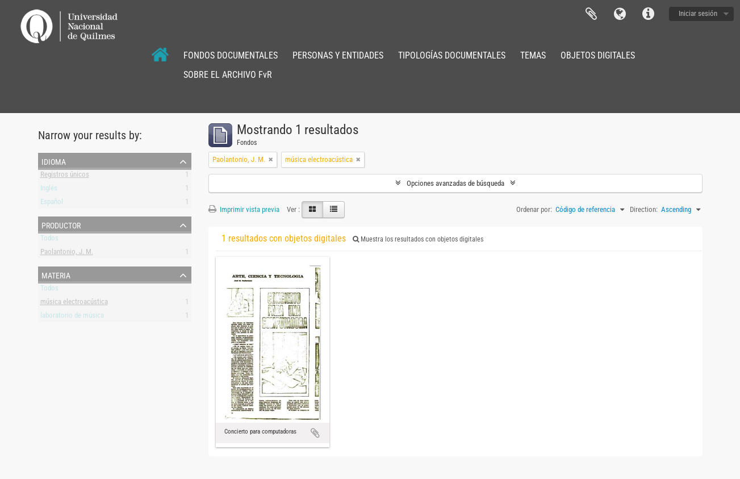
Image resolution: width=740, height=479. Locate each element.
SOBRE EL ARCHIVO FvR (227, 74)
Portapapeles (591, 14)
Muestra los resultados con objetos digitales (418, 239)
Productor (61, 224)
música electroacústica (74, 303)
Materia (55, 274)
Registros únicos (64, 176)
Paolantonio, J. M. (66, 253)
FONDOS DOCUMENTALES (230, 55)
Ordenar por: (534, 209)
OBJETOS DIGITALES (598, 55)
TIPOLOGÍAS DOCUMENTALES (451, 55)
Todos (49, 240)
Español (51, 203)
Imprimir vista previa (243, 209)
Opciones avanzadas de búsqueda (455, 183)
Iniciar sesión (698, 13)
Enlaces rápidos (648, 14)
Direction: (644, 209)
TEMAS (533, 55)
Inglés (48, 190)
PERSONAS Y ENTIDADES (337, 55)
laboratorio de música (72, 317)
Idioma (619, 14)
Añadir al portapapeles (315, 433)
